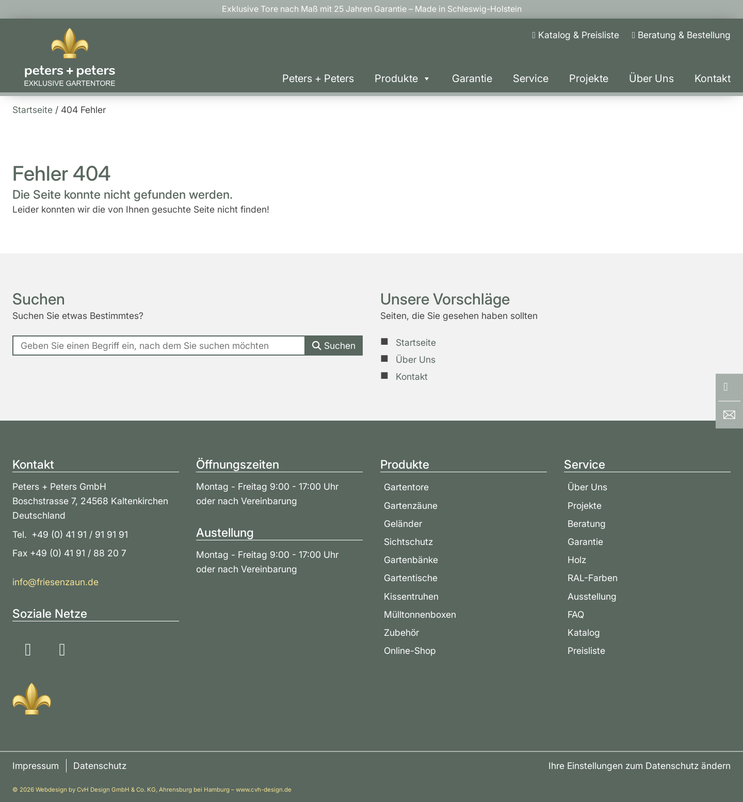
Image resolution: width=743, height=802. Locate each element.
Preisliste (586, 650)
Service (530, 78)
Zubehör (401, 632)
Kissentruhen (411, 596)
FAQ (576, 614)
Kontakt (712, 78)
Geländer (403, 523)
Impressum (35, 765)
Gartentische (411, 577)
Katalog (584, 632)
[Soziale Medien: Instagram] (28, 649)
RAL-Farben (593, 577)
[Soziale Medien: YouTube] (62, 649)
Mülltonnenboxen (420, 614)
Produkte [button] (403, 78)
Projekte (588, 78)
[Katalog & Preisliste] (575, 35)
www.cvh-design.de (264, 789)
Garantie (472, 78)
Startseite (416, 342)
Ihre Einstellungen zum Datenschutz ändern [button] (639, 765)
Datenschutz (99, 765)
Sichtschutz (408, 541)
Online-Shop (410, 650)
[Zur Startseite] (69, 57)
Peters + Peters (318, 78)
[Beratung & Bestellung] (681, 35)
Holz (577, 559)
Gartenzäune (411, 505)
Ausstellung (592, 596)
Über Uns (651, 78)
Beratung (587, 523)
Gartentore (406, 487)
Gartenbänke (411, 559)
